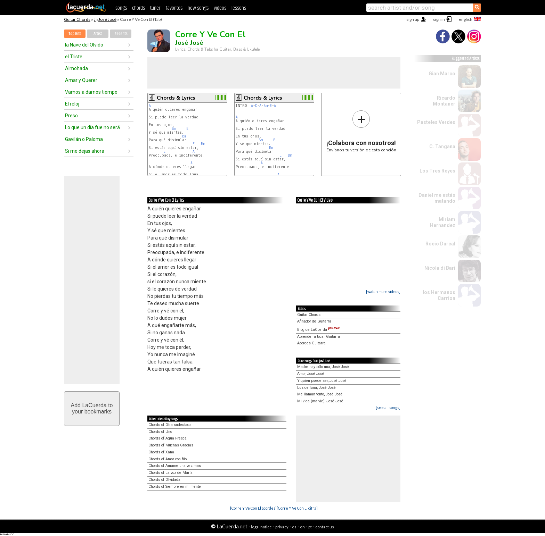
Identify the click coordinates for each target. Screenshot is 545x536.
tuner (155, 8)
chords (138, 8)
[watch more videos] (383, 291)
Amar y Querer (81, 80)
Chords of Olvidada (164, 479)
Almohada (76, 68)
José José (107, 19)
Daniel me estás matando (436, 198)
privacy (281, 527)
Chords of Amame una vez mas (174, 465)
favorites (173, 8)
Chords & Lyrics (176, 97)
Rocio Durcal (440, 243)
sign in (439, 19)
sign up (412, 19)
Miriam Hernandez (442, 222)
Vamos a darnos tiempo (91, 92)
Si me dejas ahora (84, 151)
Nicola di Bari (439, 268)
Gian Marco (442, 73)
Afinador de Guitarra (314, 321)
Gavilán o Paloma (84, 139)
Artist (97, 34)
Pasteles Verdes (436, 122)
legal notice (261, 527)
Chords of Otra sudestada (170, 424)
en (302, 527)
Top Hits (74, 34)
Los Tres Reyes (437, 171)
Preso (71, 115)
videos (220, 8)
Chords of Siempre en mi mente (174, 486)
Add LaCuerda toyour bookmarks (92, 408)
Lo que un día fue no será (92, 127)
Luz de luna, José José (316, 387)
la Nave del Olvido (84, 45)
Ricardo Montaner (444, 101)
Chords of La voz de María (170, 472)
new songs (198, 8)
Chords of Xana (161, 452)
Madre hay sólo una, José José (323, 367)
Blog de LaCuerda (318, 329)
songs (121, 8)
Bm (174, 128)
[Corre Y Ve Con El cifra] (297, 508)
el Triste (73, 56)
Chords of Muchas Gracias (170, 445)
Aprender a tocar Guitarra (318, 336)
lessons (238, 8)
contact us (324, 527)
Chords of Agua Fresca (167, 438)
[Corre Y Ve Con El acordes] (253, 508)
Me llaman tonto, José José (320, 394)
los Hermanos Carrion (439, 295)
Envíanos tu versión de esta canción (361, 131)
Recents (120, 34)
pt (310, 527)
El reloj (72, 104)
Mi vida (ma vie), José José (320, 401)
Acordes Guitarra (311, 343)
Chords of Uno (160, 431)
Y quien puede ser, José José (322, 380)
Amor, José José (310, 373)
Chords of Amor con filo (167, 459)
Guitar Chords (77, 19)
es (294, 527)
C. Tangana (442, 146)
